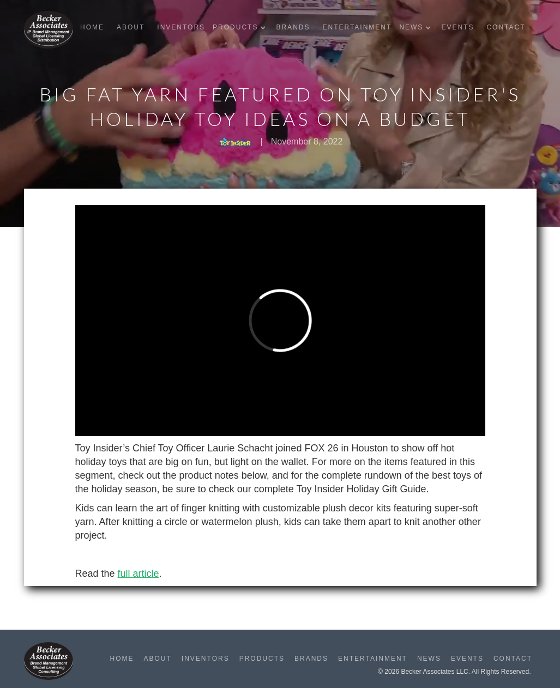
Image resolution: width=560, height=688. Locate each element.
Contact (505, 27)
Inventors (181, 27)
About (130, 27)
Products (262, 658)
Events (457, 27)
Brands (293, 27)
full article (138, 573)
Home (92, 27)
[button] (241, 27)
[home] (48, 30)
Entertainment (357, 27)
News (429, 658)
